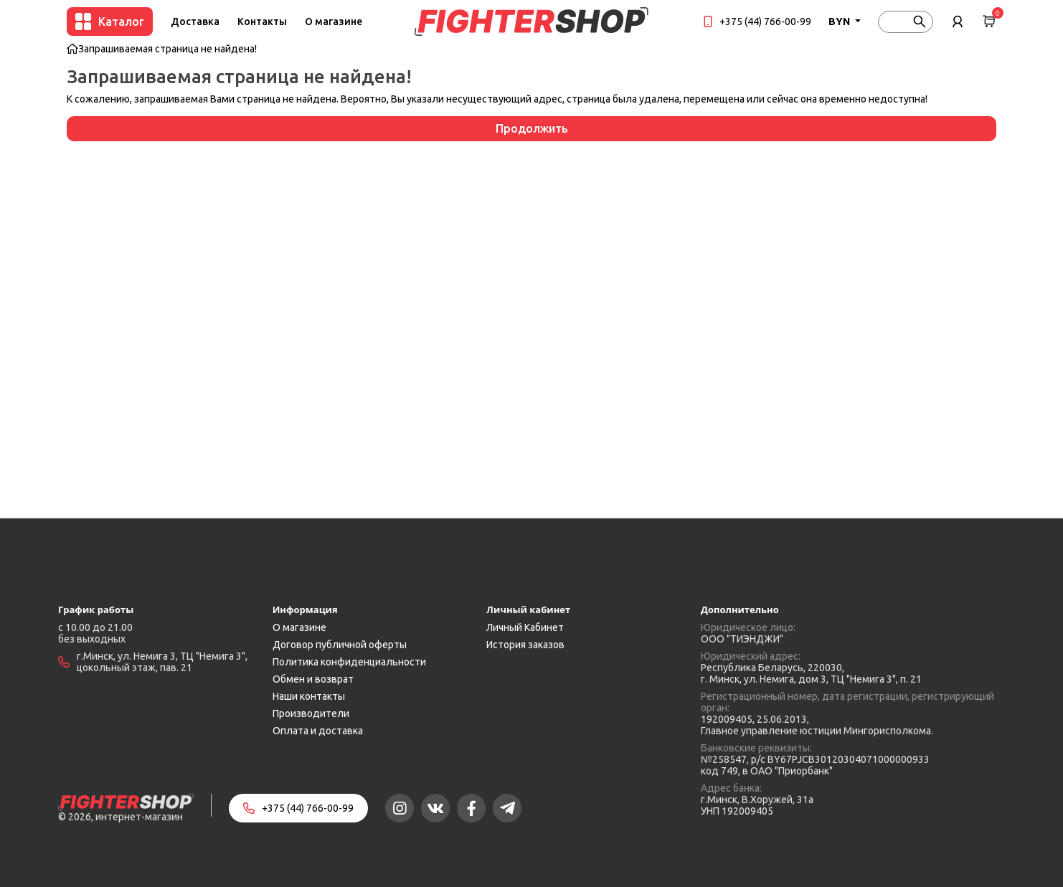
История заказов (525, 644)
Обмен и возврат (313, 679)
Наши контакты (309, 696)
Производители (311, 713)
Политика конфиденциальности (349, 662)
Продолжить (532, 128)
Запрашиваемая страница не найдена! (167, 48)
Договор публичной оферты (340, 644)
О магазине (333, 21)
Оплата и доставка (318, 730)
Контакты (262, 21)
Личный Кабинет (525, 627)
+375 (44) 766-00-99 (765, 21)
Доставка (195, 21)
